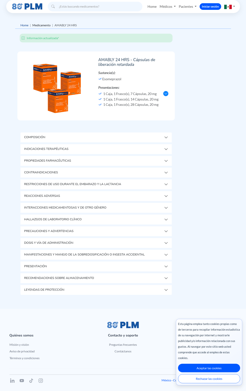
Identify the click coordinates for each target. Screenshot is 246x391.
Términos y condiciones (24, 358)
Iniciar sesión (210, 6)
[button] (230, 6)
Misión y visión (19, 344)
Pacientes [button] (186, 6)
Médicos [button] (166, 6)
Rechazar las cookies (209, 378)
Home (152, 6)
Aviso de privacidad (22, 351)
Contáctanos (123, 351)
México (166, 380)
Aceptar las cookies (209, 368)
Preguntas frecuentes (123, 344)
